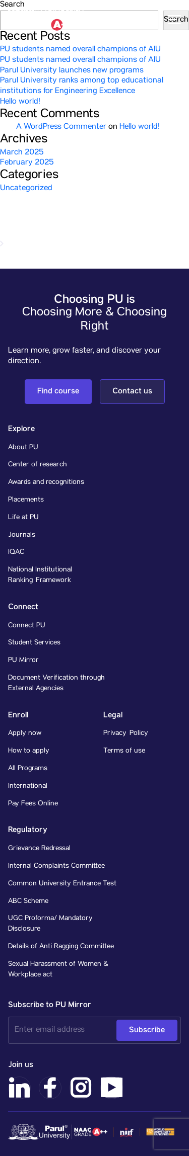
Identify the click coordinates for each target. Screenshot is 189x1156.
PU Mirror (23, 660)
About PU (23, 447)
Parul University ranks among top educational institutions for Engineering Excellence (81, 86)
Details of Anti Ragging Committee (61, 946)
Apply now (24, 733)
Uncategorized (26, 189)
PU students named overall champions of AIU (80, 50)
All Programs (27, 768)
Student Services (34, 642)
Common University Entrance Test (62, 883)
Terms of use (124, 751)
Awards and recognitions (46, 482)
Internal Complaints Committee (56, 866)
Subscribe (147, 1030)
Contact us (132, 391)
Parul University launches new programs (72, 71)
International (27, 786)
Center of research (37, 464)
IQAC (16, 552)
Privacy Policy (125, 733)
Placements (26, 500)
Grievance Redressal (39, 848)
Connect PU (26, 625)
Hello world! (20, 102)
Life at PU (23, 517)
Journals (21, 535)
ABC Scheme (28, 901)
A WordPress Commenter (61, 127)
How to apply (28, 751)
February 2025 (27, 163)
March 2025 (22, 153)
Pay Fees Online (33, 803)
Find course (58, 391)
